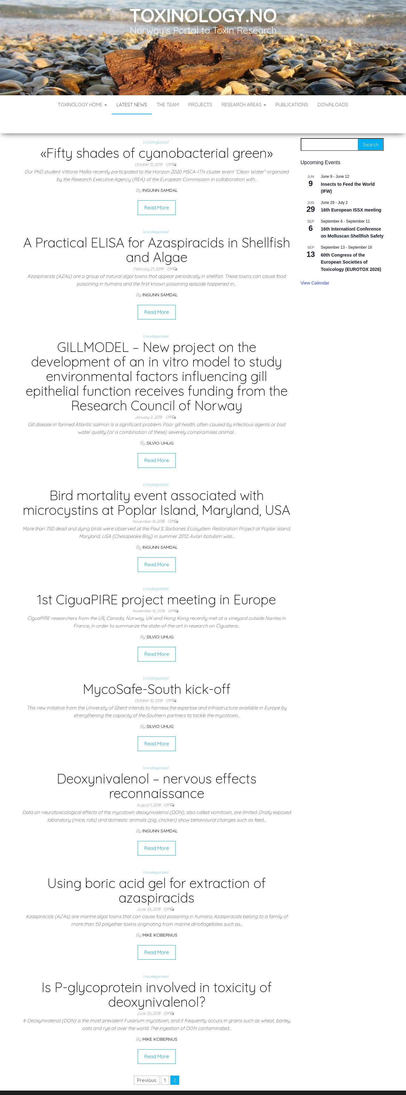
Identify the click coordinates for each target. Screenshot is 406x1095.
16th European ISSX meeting (351, 190)
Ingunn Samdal (160, 171)
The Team (168, 105)
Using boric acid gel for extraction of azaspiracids (156, 871)
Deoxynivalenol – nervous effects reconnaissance (157, 767)
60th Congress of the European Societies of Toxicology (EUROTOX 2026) (351, 243)
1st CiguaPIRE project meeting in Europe (156, 580)
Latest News (131, 105)
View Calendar (315, 263)
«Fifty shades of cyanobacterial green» (157, 133)
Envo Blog (249, 1081)
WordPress (204, 1081)
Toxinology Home (82, 105)
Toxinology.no (203, 15)
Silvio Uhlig (160, 424)
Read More (156, 188)
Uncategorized (155, 123)
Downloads (333, 105)
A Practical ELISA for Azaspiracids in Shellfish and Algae (156, 230)
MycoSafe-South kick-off (157, 670)
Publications (292, 105)
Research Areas (244, 105)
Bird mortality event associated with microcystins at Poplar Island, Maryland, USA (156, 483)
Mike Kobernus (159, 916)
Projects (200, 105)
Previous (146, 1061)
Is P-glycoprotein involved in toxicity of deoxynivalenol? (157, 975)
